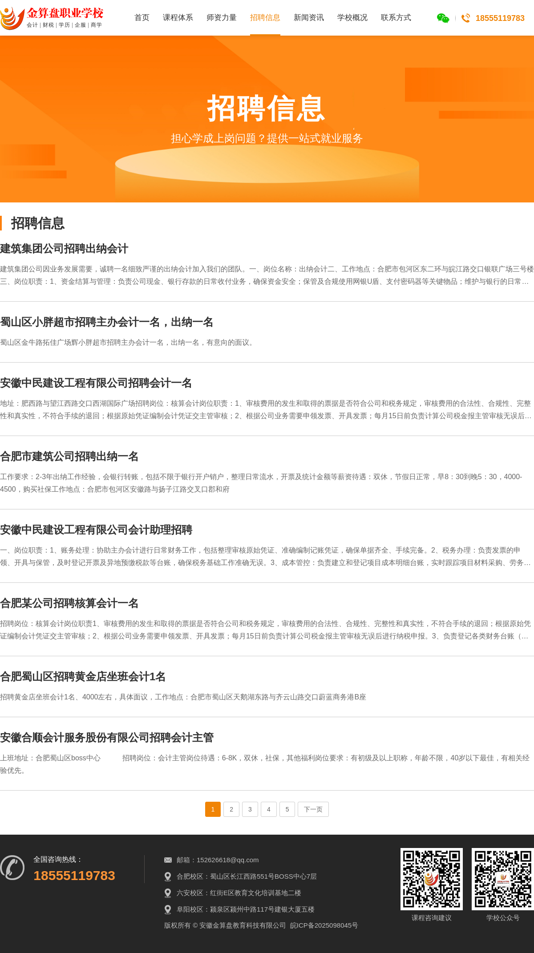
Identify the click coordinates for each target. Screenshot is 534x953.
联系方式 (396, 17)
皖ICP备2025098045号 (324, 925)
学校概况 (352, 17)
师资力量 (221, 17)
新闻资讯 (309, 17)
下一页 (313, 809)
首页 (142, 17)
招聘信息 (265, 17)
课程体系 (178, 17)
